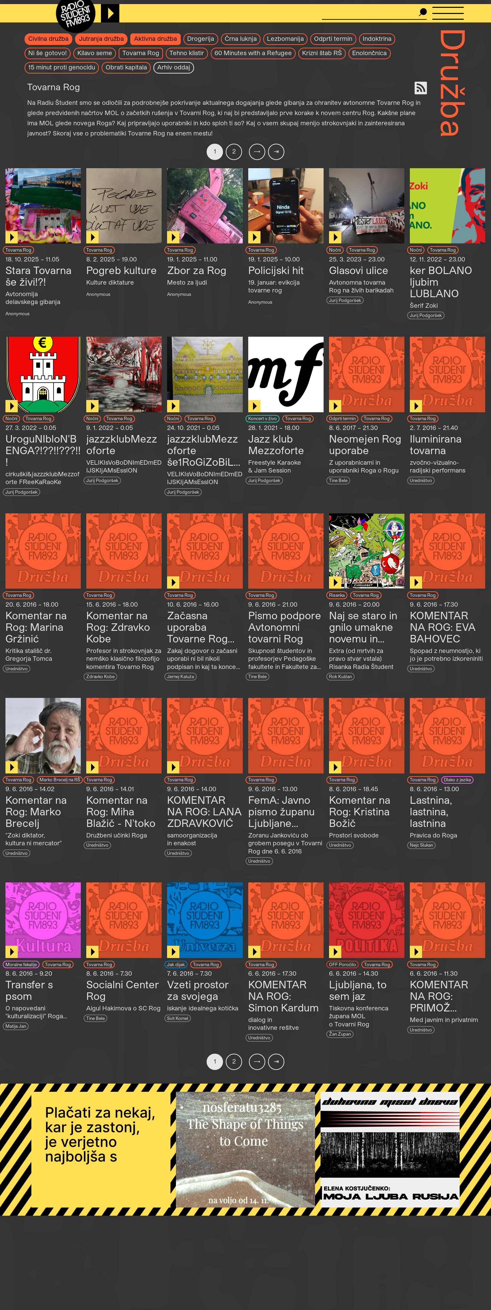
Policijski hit (276, 270)
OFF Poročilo (342, 964)
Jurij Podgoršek (345, 300)
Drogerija (200, 38)
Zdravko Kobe (100, 676)
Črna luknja (241, 38)
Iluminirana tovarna (436, 444)
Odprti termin (333, 38)
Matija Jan (15, 1025)
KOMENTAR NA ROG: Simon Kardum (283, 995)
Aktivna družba (155, 38)
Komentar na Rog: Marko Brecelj (36, 811)
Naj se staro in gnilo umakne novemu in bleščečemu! (363, 632)
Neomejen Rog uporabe (365, 444)
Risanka (337, 594)
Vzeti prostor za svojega (198, 990)
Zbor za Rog (196, 270)
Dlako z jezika (457, 779)
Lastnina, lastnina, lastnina (431, 811)
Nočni (335, 249)
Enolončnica (369, 53)
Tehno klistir (186, 53)
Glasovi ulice (358, 270)
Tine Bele (338, 480)
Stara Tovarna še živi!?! (38, 276)
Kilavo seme (94, 53)
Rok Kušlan (340, 676)
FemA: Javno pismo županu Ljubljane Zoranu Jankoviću (281, 823)
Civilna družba (48, 38)
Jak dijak (176, 964)
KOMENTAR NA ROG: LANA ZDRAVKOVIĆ (204, 811)
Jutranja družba (101, 38)
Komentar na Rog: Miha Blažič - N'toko (120, 811)
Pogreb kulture (121, 270)
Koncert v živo (262, 418)
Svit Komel (177, 1018)
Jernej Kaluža (180, 676)
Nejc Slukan (421, 844)
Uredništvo (421, 480)
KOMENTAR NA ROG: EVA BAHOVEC (443, 626)
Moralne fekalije (21, 964)
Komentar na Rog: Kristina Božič (359, 811)
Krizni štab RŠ (322, 53)
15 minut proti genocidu (61, 67)
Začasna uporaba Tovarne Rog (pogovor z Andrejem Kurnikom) (197, 644)
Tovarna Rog (140, 53)
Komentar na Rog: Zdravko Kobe (118, 626)
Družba (454, 83)
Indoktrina (377, 38)
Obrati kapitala (126, 67)
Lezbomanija (285, 38)
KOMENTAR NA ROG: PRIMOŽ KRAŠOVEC (439, 1001)
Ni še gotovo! (47, 53)
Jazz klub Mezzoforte (276, 444)
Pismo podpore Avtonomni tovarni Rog (284, 626)
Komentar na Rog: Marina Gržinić (36, 626)
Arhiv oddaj (173, 67)
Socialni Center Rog (122, 990)
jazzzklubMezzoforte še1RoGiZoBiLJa (203, 455)
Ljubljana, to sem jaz (358, 990)
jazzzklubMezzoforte (121, 444)
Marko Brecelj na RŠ (60, 779)
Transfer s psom (29, 990)
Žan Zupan (340, 1033)
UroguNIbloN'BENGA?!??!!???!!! (43, 450)
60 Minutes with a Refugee (253, 53)
